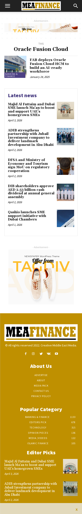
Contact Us (41, 390)
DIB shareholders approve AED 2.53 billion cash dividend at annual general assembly (31, 191)
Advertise (41, 375)
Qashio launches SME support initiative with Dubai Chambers (27, 216)
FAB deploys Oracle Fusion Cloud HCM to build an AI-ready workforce (49, 66)
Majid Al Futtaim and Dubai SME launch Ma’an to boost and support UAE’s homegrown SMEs (31, 109)
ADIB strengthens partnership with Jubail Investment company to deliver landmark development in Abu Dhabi (31, 137)
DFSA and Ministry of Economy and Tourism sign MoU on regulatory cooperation (29, 165)
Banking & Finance (11, 75)
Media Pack (41, 385)
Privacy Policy (41, 396)
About (41, 380)
